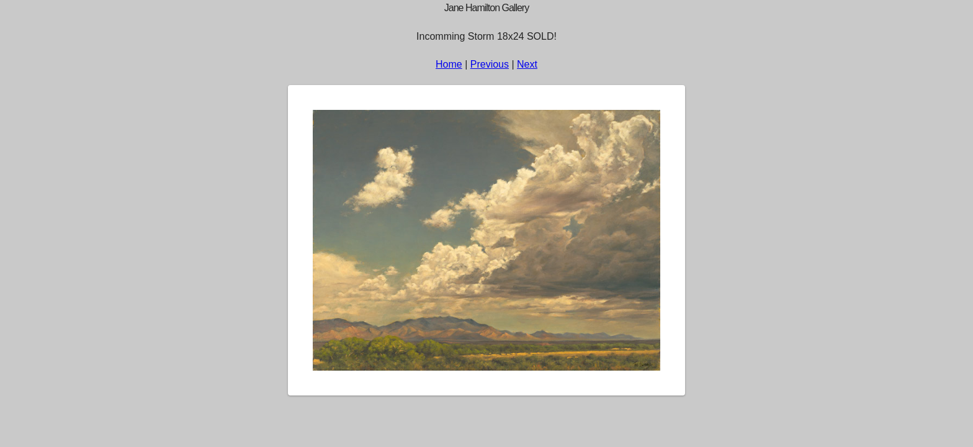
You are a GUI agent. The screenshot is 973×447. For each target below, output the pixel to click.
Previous (489, 64)
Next (527, 64)
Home (449, 64)
